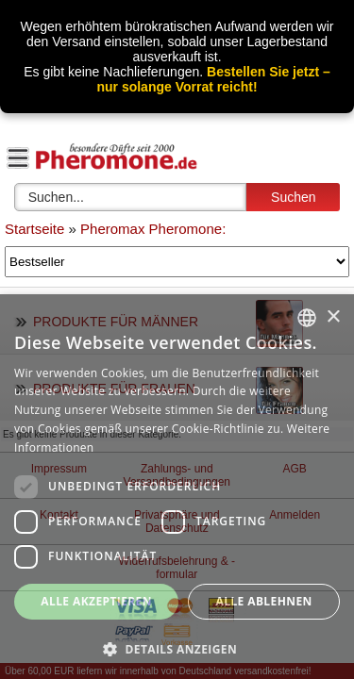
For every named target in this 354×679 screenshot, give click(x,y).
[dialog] (177, 486)
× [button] (333, 317)
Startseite (34, 229)
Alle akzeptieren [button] (96, 601)
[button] (177, 648)
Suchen (293, 197)
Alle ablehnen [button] (264, 601)
